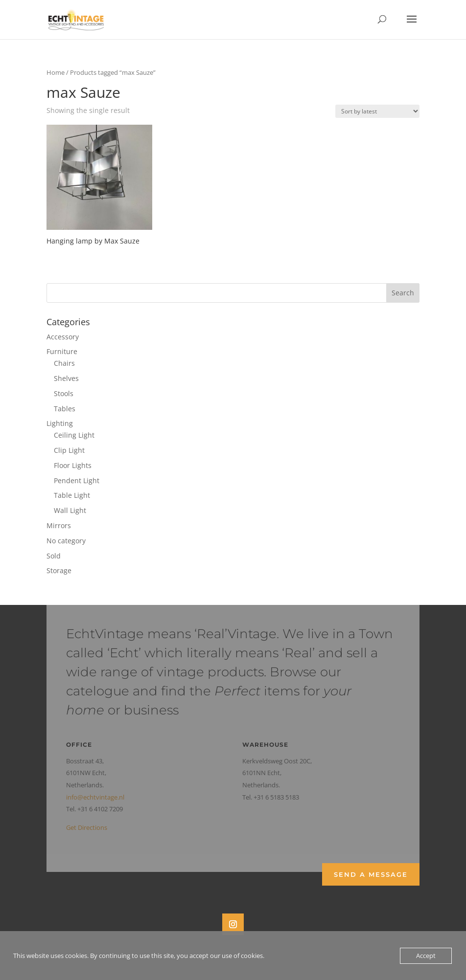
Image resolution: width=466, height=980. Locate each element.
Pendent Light (76, 480)
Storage (59, 570)
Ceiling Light (74, 435)
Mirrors (59, 525)
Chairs (64, 363)
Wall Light (70, 510)
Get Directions (86, 827)
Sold (54, 555)
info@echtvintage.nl (95, 797)
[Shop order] (377, 111)
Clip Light (69, 450)
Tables (64, 408)
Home (56, 72)
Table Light (72, 495)
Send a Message (371, 874)
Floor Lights (73, 465)
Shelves (66, 378)
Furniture (62, 351)
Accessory (63, 336)
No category (66, 540)
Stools (63, 393)
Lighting (60, 423)
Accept (426, 955)
